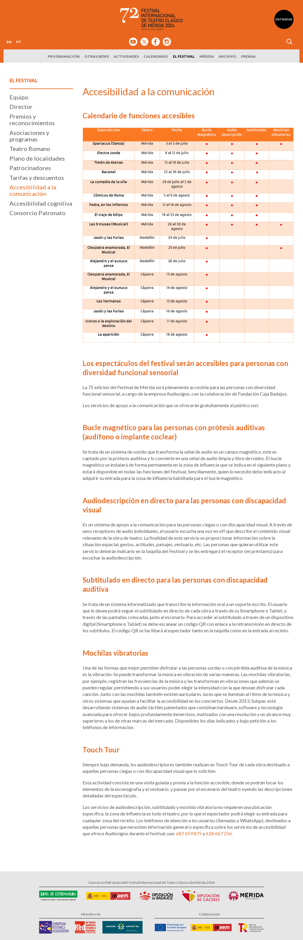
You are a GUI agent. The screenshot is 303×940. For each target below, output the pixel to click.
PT (18, 42)
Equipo (18, 97)
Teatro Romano (29, 148)
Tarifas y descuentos (36, 177)
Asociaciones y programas (29, 136)
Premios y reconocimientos (32, 119)
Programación (64, 56)
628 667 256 (219, 833)
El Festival (184, 56)
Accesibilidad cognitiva (40, 203)
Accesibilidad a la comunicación (32, 190)
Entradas (283, 19)
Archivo (227, 56)
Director (21, 106)
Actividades (126, 56)
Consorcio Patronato (37, 212)
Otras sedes (96, 56)
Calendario (156, 56)
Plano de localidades (37, 158)
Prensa (248, 56)
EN (9, 42)
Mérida (206, 56)
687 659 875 (189, 833)
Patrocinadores (30, 167)
